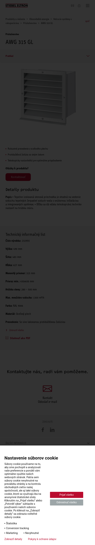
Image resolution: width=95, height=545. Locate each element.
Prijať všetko (66, 494)
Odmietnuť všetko (66, 502)
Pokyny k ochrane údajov (42, 539)
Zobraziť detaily (13, 539)
